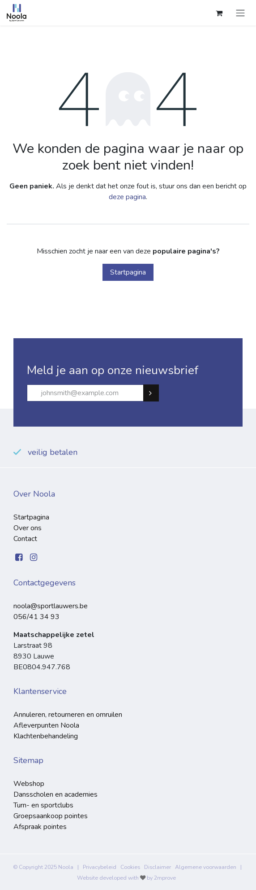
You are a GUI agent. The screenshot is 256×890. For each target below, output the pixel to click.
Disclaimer (157, 867)
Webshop (28, 784)
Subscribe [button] (155, 393)
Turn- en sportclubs (43, 805)
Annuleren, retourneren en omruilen (67, 715)
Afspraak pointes (40, 827)
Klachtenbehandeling (45, 736)
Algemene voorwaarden (205, 867)
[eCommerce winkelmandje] (219, 13)
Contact (25, 539)
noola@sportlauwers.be (50, 606)
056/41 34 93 (36, 617)
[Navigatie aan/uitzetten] (240, 13)
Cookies (130, 867)
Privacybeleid (99, 867)
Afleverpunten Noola (46, 725)
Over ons (27, 528)
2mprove (165, 877)
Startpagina (128, 272)
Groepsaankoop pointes (50, 816)
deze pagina (127, 197)
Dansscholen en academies (55, 794)
